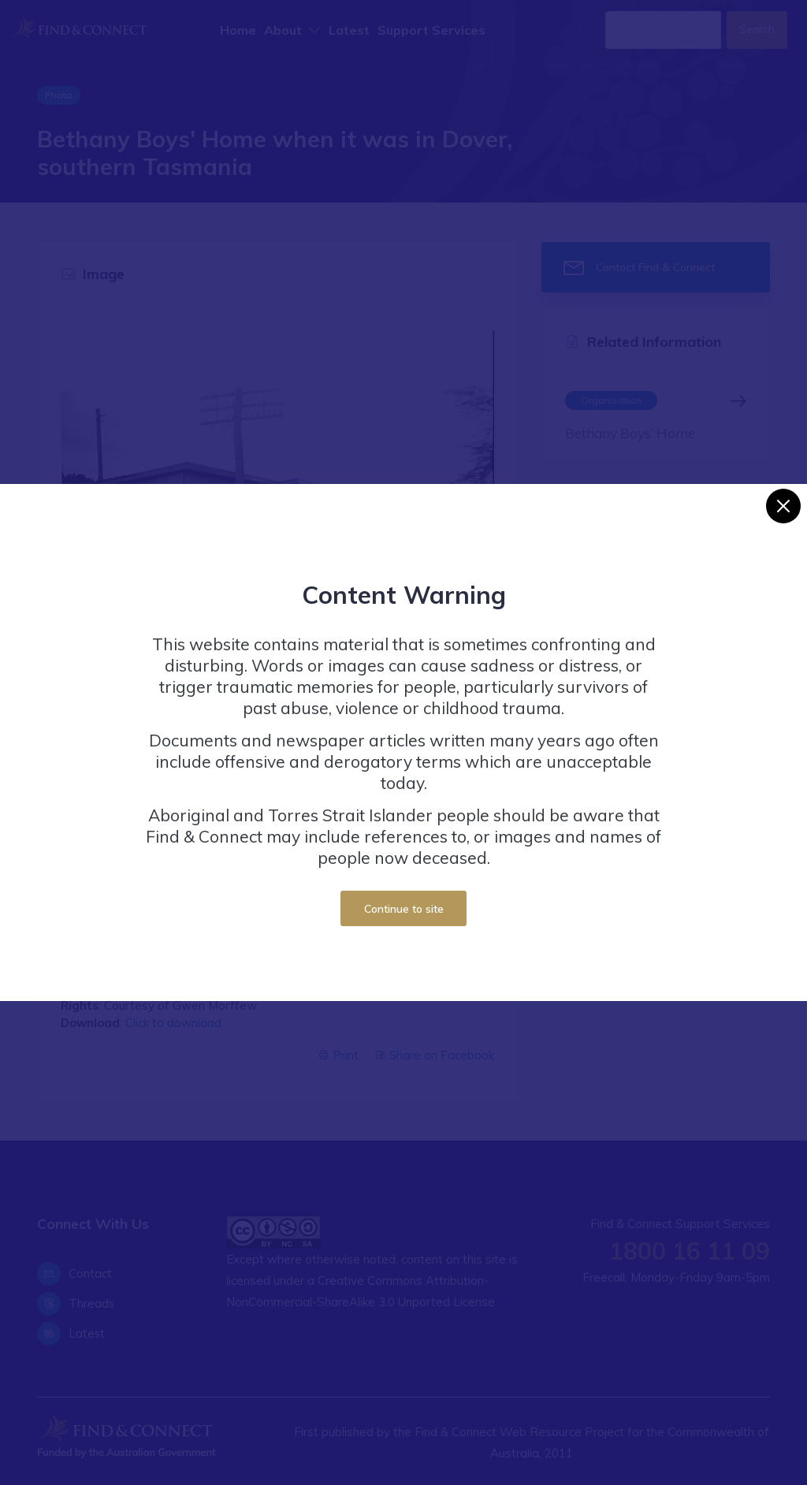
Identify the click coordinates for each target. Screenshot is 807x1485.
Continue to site (404, 908)
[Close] (783, 506)
